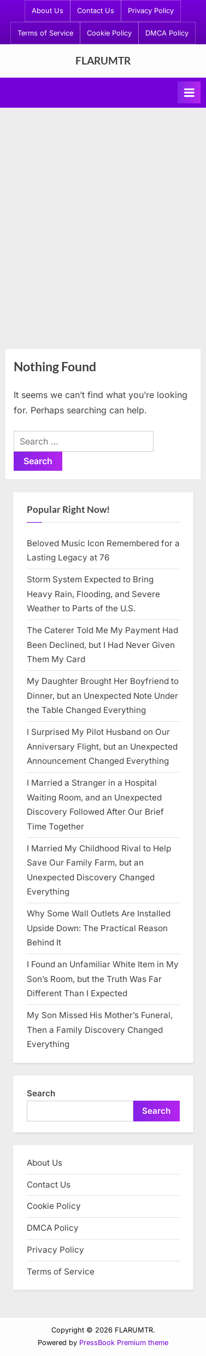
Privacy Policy (151, 11)
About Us (47, 11)
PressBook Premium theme (123, 1343)
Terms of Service (45, 33)
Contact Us (95, 11)
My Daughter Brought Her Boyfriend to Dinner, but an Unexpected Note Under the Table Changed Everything (103, 695)
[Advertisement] (103, 227)
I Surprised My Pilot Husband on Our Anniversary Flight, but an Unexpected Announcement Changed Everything (102, 746)
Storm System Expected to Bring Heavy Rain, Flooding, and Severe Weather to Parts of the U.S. (93, 593)
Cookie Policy (109, 33)
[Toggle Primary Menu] (189, 92)
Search (41, 1093)
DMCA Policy (167, 33)
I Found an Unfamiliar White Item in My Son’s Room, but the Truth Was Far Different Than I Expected (103, 978)
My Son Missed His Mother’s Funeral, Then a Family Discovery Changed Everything (100, 1029)
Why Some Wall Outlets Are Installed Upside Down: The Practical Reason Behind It (98, 928)
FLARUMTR (103, 60)
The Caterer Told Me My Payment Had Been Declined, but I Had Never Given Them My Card (102, 644)
